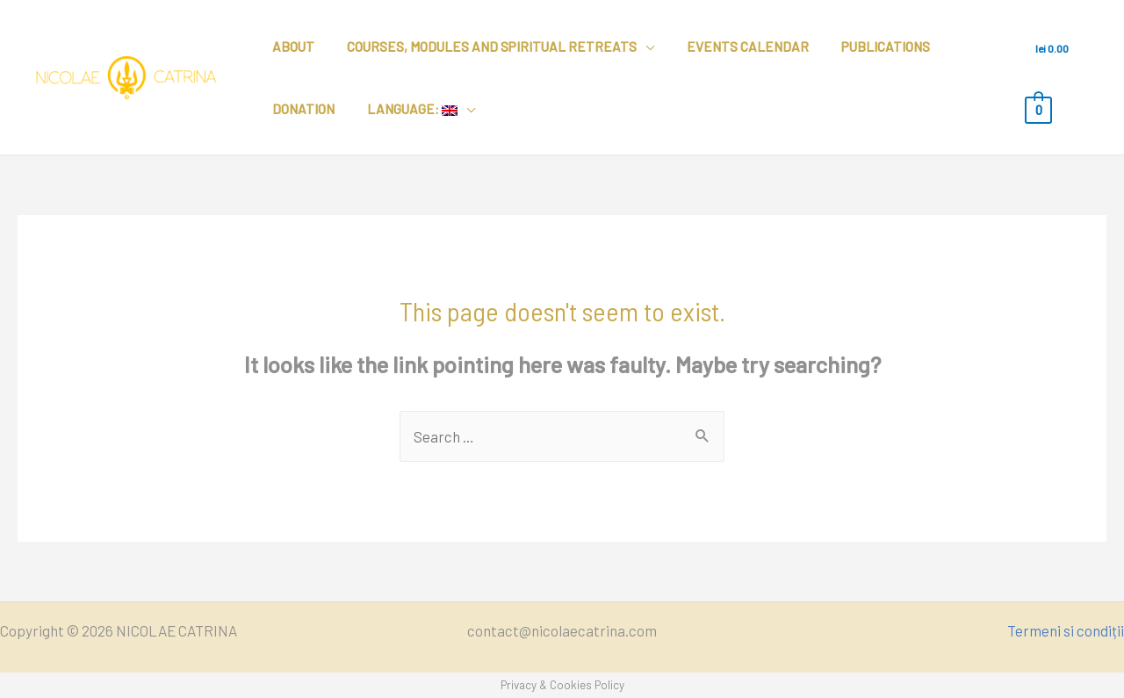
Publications (866, 46)
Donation (301, 109)
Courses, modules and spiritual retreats (484, 46)
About (291, 46)
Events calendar (734, 46)
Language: (404, 109)
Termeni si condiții (1065, 630)
